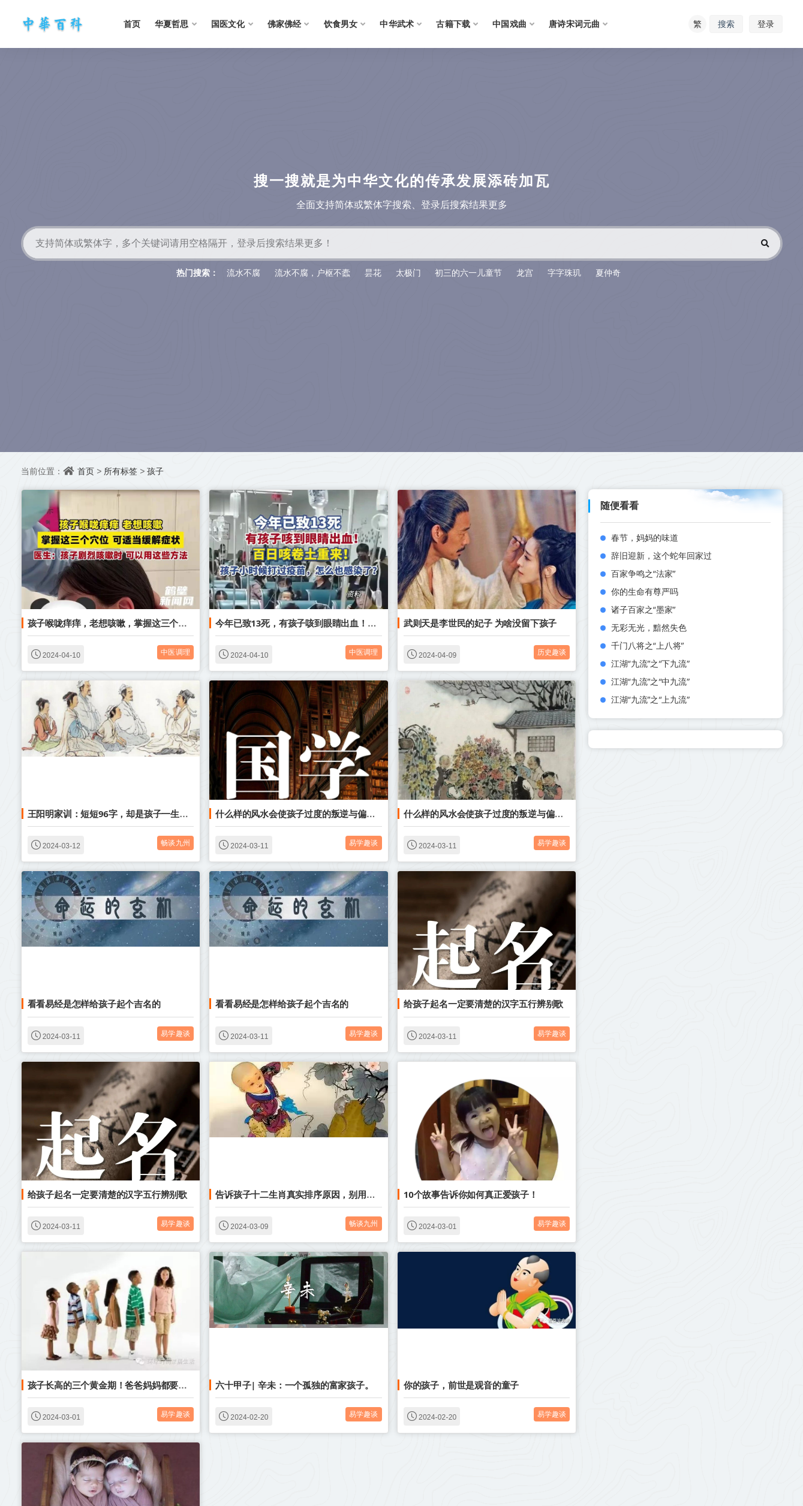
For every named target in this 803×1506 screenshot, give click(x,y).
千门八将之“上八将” (647, 645)
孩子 (155, 471)
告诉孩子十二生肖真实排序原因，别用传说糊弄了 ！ (318, 1194)
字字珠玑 (564, 272)
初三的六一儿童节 (468, 272)
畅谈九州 (175, 843)
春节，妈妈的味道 (644, 537)
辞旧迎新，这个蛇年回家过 (661, 555)
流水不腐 (243, 272)
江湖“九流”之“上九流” (650, 699)
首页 (85, 471)
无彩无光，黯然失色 (649, 627)
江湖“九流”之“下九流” (650, 663)
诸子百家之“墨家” (643, 609)
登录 (765, 23)
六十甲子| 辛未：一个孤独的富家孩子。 (294, 1385)
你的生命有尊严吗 (644, 591)
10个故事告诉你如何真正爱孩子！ (471, 1194)
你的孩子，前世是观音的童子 (461, 1385)
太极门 (408, 272)
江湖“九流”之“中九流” (650, 681)
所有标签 (120, 471)
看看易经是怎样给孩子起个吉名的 (94, 1004)
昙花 (373, 272)
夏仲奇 (608, 272)
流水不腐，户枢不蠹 (312, 272)
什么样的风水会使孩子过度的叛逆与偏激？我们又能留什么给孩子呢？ (353, 814)
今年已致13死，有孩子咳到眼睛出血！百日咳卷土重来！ (326, 623)
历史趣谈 (552, 652)
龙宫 (524, 272)
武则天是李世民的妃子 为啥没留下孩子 (480, 623)
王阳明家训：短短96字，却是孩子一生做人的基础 (126, 814)
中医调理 (175, 652)
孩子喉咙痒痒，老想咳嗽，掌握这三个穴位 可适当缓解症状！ (148, 623)
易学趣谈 (363, 843)
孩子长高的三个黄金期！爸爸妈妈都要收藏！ (116, 1385)
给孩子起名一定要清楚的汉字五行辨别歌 (483, 1004)
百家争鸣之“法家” (643, 573)
